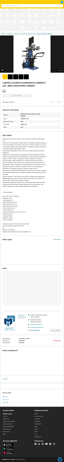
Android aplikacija (8, 448)
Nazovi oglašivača (35, 330)
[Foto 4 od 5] (20, 76)
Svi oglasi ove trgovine (9, 330)
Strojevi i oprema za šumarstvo (28, 33)
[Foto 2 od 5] (10, 76)
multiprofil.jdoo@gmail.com (37, 327)
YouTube (46, 444)
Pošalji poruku (17, 95)
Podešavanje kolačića (8, 426)
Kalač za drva (5, 399)
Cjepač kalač (5, 402)
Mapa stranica (6, 431)
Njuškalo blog (54, 444)
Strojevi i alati (17, 33)
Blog (4, 434)
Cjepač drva (5, 396)
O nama (5, 416)
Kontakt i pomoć (7, 413)
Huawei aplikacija (8, 453)
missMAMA (37, 421)
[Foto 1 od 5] (4, 76)
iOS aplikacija (8, 444)
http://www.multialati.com (36, 324)
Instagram (43, 444)
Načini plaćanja (7, 429)
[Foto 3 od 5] (15, 76)
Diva (36, 434)
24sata (36, 413)
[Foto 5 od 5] (26, 76)
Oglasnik (4, 33)
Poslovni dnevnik (39, 416)
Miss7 (36, 426)
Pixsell (36, 431)
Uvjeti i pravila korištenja (9, 421)
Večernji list (37, 419)
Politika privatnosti (7, 424)
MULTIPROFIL (9, 328)
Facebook (35, 444)
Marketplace (9, 33)
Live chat (59, 459)
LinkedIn (50, 444)
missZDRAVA (38, 424)
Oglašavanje (6, 419)
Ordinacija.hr (38, 436)
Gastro (36, 429)
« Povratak (4, 378)
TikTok (39, 444)
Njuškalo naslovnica (32, 2)
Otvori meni (2, 2)
